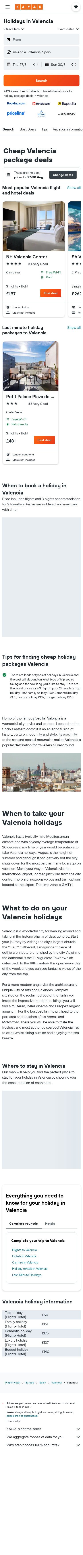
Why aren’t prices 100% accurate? (44, 1444)
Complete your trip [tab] (23, 1224)
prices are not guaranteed (22, 1415)
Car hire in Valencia (25, 1262)
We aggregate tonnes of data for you (44, 1436)
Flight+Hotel (12, 1382)
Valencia (56, 1382)
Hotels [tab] (50, 1224)
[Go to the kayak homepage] (29, 7)
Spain (42, 1382)
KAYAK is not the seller (44, 1428)
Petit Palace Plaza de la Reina (30, 396)
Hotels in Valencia (24, 1256)
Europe (29, 1382)
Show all (74, 187)
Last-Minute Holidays (26, 1275)
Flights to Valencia (24, 1250)
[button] (7, 7)
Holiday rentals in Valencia (29, 1269)
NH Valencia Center (26, 256)
